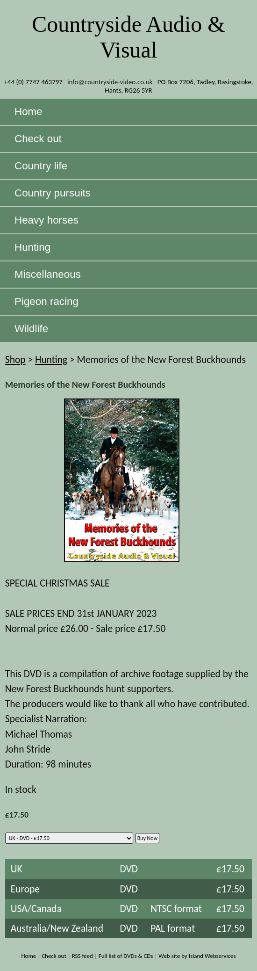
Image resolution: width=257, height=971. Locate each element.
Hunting (51, 360)
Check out (54, 955)
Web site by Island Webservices (197, 955)
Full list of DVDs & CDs (126, 955)
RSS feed (82, 955)
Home (28, 955)
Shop (15, 360)
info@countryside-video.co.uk (110, 82)
